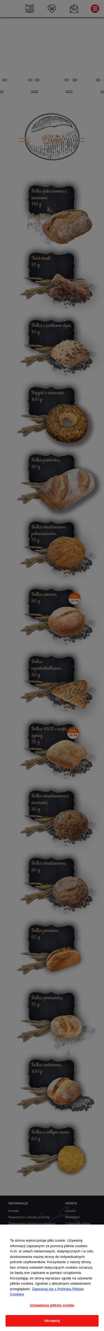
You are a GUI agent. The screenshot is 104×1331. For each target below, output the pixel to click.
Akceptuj (52, 1321)
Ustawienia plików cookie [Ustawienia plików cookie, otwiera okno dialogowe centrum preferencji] (52, 1305)
